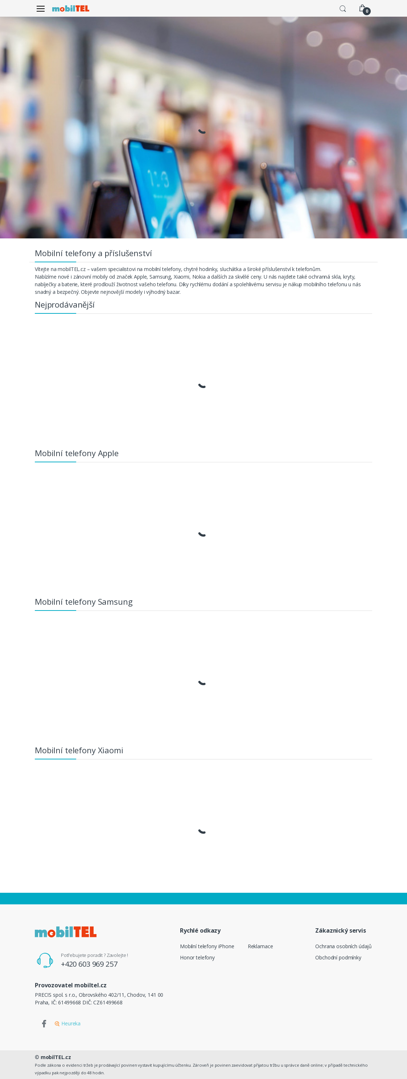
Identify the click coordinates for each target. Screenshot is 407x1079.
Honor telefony (197, 957)
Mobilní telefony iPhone (207, 946)
